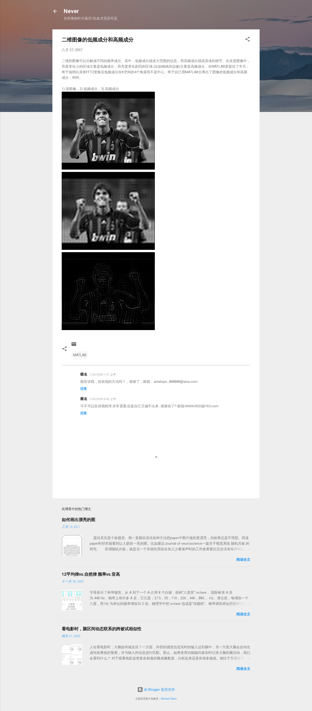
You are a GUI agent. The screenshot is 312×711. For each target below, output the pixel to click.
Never (71, 11)
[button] (247, 40)
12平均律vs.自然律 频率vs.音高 (91, 574)
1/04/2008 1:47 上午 (102, 374)
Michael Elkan (169, 698)
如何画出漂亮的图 (78, 519)
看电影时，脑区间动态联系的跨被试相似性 (101, 628)
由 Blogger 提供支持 (156, 689)
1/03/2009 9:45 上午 (102, 399)
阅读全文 (243, 560)
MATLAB (79, 355)
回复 (83, 388)
